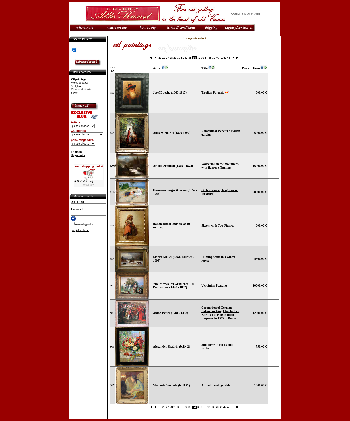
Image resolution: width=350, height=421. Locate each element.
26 (163, 57)
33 (189, 57)
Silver (74, 92)
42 (224, 57)
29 (174, 57)
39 (213, 57)
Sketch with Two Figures (217, 225)
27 (167, 57)
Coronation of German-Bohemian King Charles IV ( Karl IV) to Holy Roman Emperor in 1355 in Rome (220, 313)
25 (159, 57)
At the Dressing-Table (215, 385)
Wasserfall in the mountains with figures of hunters (220, 165)
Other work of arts (81, 89)
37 (206, 57)
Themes (76, 151)
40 (217, 57)
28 (171, 57)
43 (228, 57)
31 (182, 57)
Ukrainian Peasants (214, 285)
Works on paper (79, 82)
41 (221, 57)
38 (209, 57)
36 (202, 57)
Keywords (78, 155)
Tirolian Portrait (213, 92)
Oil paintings (78, 79)
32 (186, 57)
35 (198, 57)
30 (178, 57)
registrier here (80, 230)
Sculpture (76, 86)
